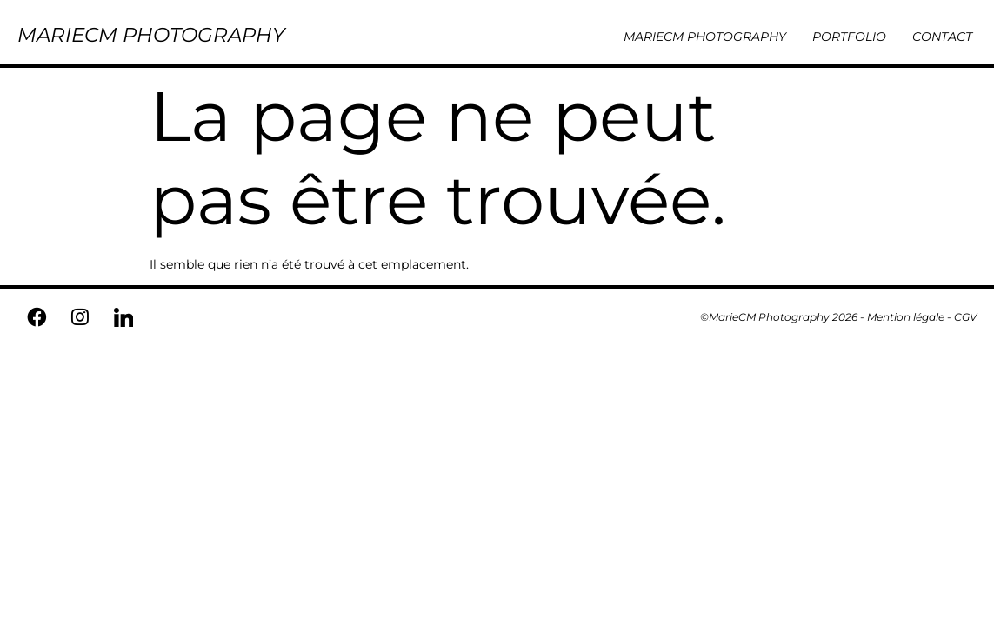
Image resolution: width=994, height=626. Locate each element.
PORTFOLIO (849, 36)
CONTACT (942, 36)
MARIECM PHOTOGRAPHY (151, 35)
